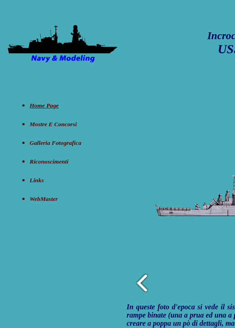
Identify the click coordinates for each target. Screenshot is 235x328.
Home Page (44, 105)
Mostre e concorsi (53, 124)
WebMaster (44, 198)
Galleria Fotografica (56, 142)
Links (37, 180)
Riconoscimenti (49, 161)
